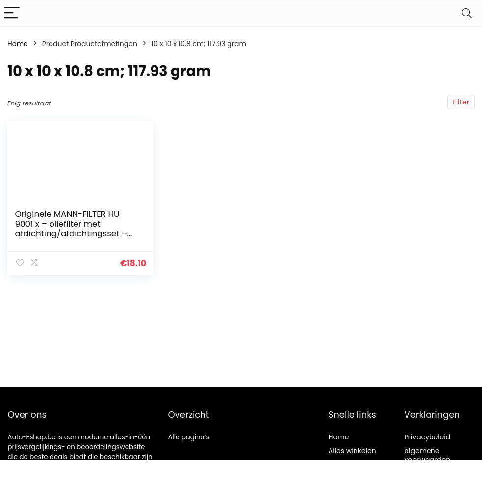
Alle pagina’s (189, 437)
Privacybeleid (428, 437)
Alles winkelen (352, 451)
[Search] (467, 13)
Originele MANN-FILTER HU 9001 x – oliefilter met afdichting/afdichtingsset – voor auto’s (71, 228)
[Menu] (12, 13)
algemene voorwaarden (428, 455)
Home (17, 44)
